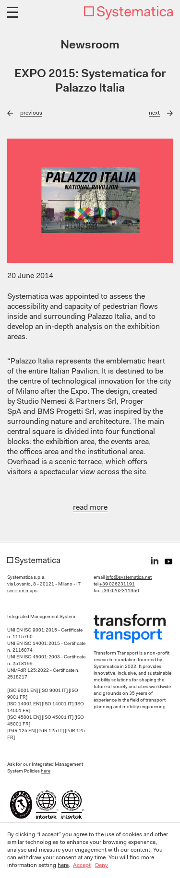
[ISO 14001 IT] (58, 704)
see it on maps (22, 591)
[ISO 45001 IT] (58, 717)
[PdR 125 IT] (51, 731)
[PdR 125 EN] (22, 731)
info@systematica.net (129, 577)
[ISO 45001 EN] (24, 717)
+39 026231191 (117, 584)
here (45, 771)
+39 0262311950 (120, 591)
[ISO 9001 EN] (23, 691)
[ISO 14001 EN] (24, 704)
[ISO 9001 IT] (54, 691)
